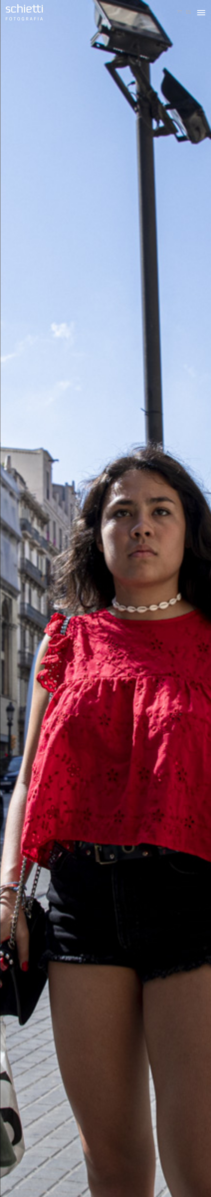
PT (179, 12)
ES (188, 12)
